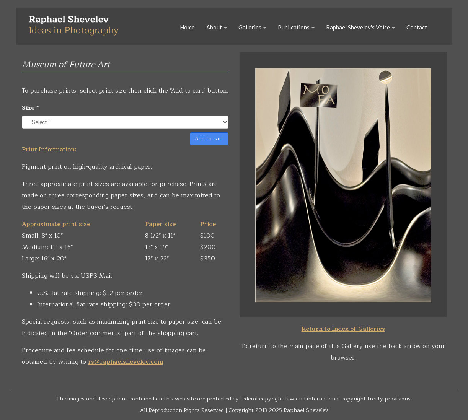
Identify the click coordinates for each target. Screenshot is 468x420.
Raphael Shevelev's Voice (360, 27)
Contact (416, 27)
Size (30, 108)
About (216, 27)
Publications (296, 27)
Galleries (252, 27)
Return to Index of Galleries (343, 329)
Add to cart (209, 138)
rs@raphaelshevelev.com (125, 362)
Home (187, 27)
